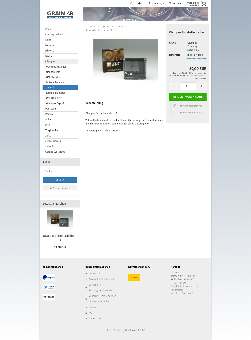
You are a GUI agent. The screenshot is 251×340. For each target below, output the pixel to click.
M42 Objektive (54, 98)
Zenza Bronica (53, 141)
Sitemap (93, 307)
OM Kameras (53, 72)
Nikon (48, 56)
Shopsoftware (113, 330)
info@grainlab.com (188, 286)
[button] (174, 87)
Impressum (95, 273)
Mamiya (49, 45)
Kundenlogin (156, 3)
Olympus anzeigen (56, 66)
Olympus (50, 61)
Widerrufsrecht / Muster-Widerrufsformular (102, 299)
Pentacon (50, 108)
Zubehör (50, 87)
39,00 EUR (60, 247)
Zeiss (48, 135)
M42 (47, 125)
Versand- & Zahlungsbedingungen (101, 288)
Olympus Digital (55, 103)
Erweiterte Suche (60, 188)
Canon (48, 29)
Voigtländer (51, 130)
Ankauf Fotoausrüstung (102, 279)
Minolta (49, 50)
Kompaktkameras (56, 93)
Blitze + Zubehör (55, 82)
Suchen (60, 180)
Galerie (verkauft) (55, 152)
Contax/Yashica (54, 34)
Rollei (48, 119)
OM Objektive (53, 77)
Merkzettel (175, 3)
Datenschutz (96, 318)
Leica (48, 40)
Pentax (49, 114)
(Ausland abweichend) (197, 59)
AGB (91, 313)
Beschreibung (94, 103)
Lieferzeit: (174, 55)
